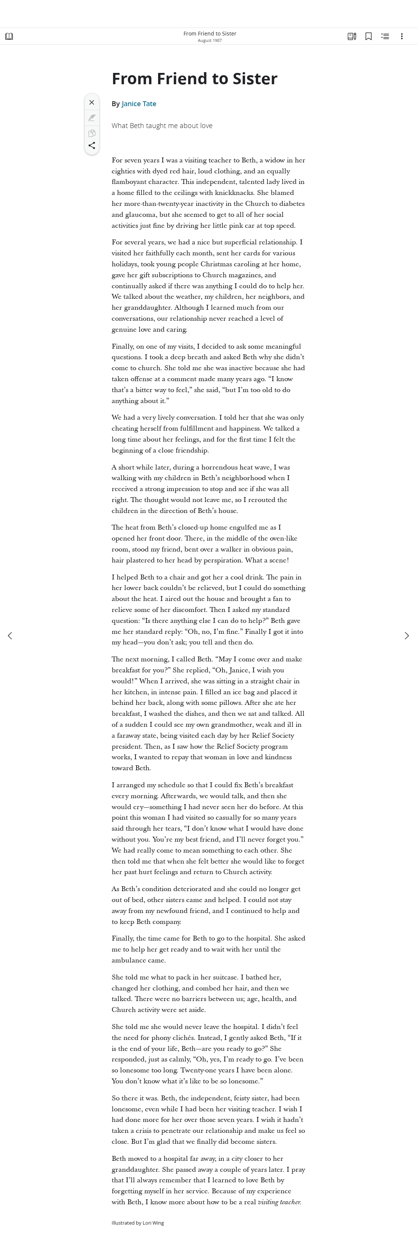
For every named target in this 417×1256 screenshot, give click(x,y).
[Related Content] (385, 36)
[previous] (10, 635)
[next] (406, 635)
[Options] (401, 36)
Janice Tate (139, 103)
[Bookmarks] (368, 36)
